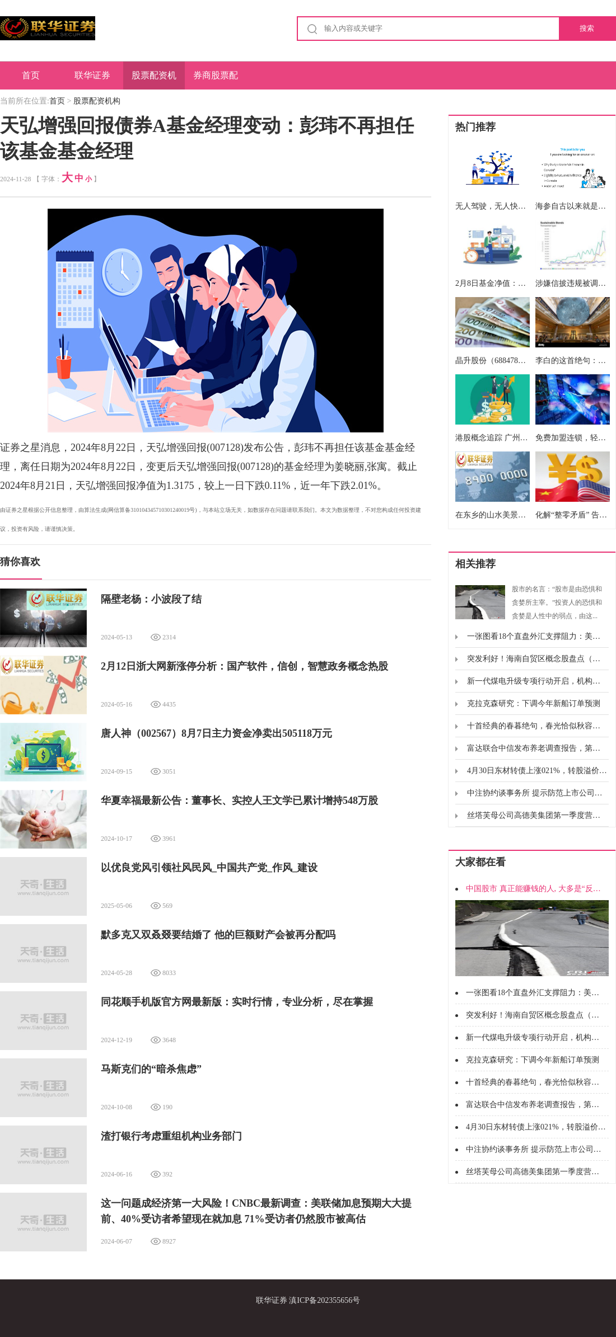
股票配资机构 (154, 80)
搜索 (587, 28)
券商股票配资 (215, 80)
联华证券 (92, 75)
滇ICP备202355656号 (324, 1300)
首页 (31, 75)
